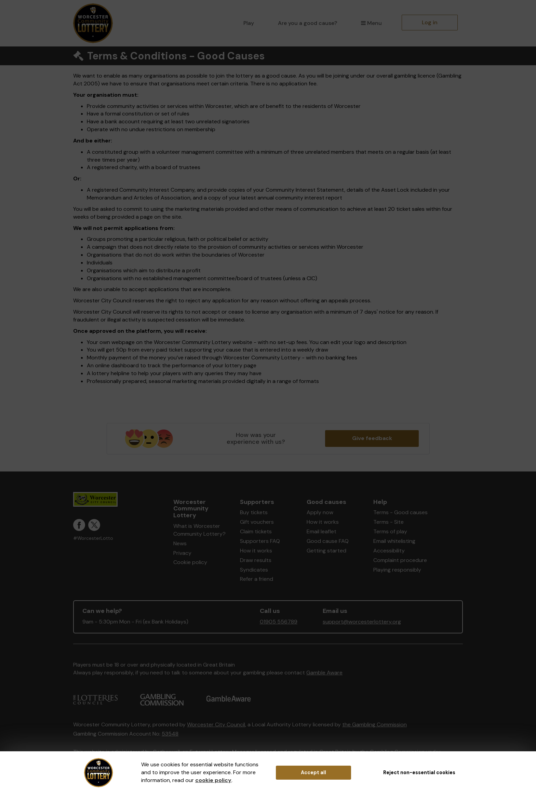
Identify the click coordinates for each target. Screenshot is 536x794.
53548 (170, 733)
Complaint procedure (400, 560)
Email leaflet (321, 531)
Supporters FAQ (260, 541)
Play (248, 23)
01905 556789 (278, 621)
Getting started (326, 550)
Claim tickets (256, 531)
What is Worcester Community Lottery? (199, 529)
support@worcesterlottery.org (362, 621)
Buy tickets (254, 512)
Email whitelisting (394, 541)
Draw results (255, 560)
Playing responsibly (397, 569)
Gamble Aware (324, 672)
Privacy (182, 553)
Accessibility (389, 550)
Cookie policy (190, 562)
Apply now (320, 512)
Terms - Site (388, 521)
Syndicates (254, 569)
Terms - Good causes (400, 512)
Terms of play (390, 531)
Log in (430, 22)
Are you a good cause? (307, 23)
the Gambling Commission (374, 724)
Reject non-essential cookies (419, 772)
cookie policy (213, 780)
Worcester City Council (216, 724)
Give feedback (372, 438)
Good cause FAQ (328, 541)
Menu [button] (371, 23)
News (180, 543)
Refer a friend (256, 579)
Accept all (313, 772)
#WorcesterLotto (93, 538)
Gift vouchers (257, 521)
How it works (256, 550)
